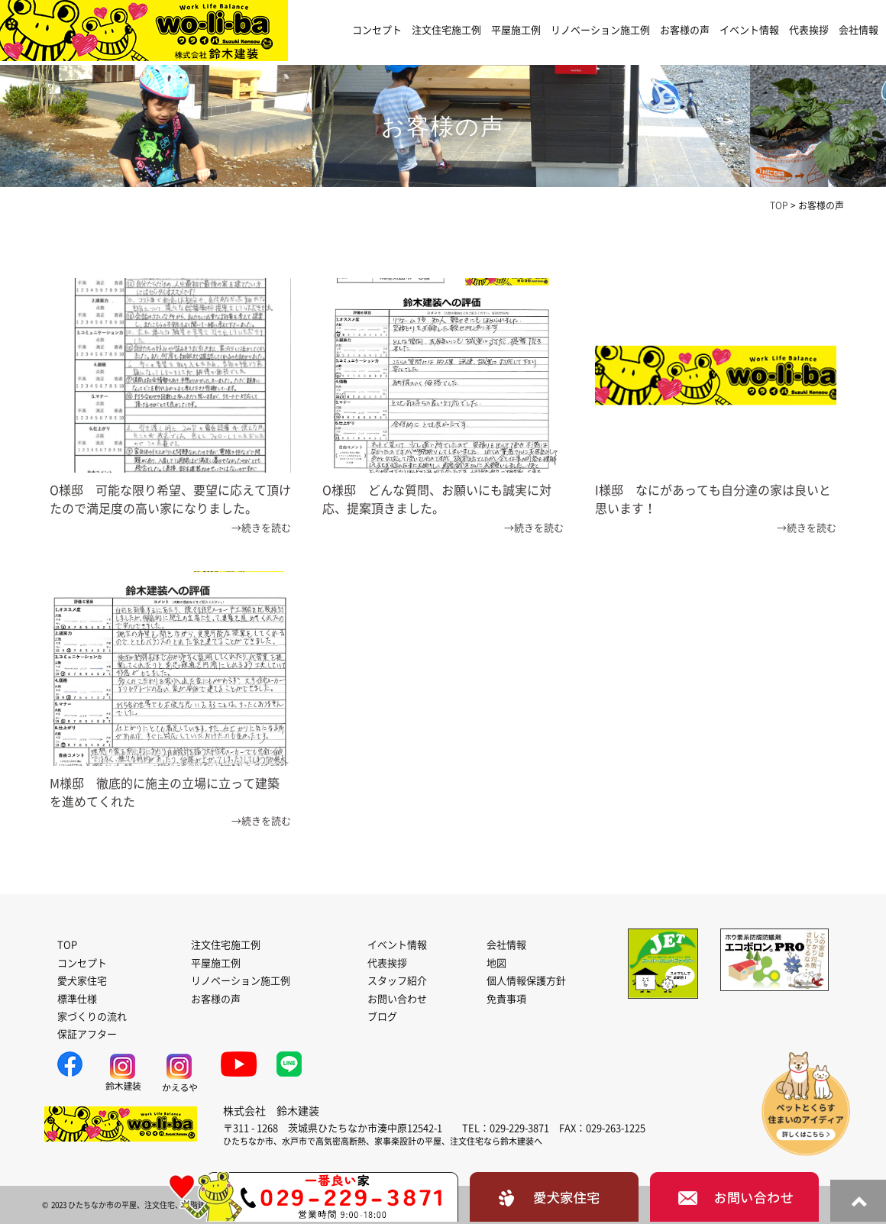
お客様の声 (685, 30)
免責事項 (506, 999)
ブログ (382, 1017)
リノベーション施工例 (600, 30)
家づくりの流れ (92, 1017)
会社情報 (858, 30)
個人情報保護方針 (526, 981)
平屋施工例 (516, 30)
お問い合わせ (397, 999)
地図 (496, 963)
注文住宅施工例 (446, 30)
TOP (67, 945)
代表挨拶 (809, 30)
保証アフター (87, 1034)
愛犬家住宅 (82, 981)
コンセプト (377, 30)
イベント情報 (749, 30)
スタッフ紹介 (397, 981)
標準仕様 (77, 999)
